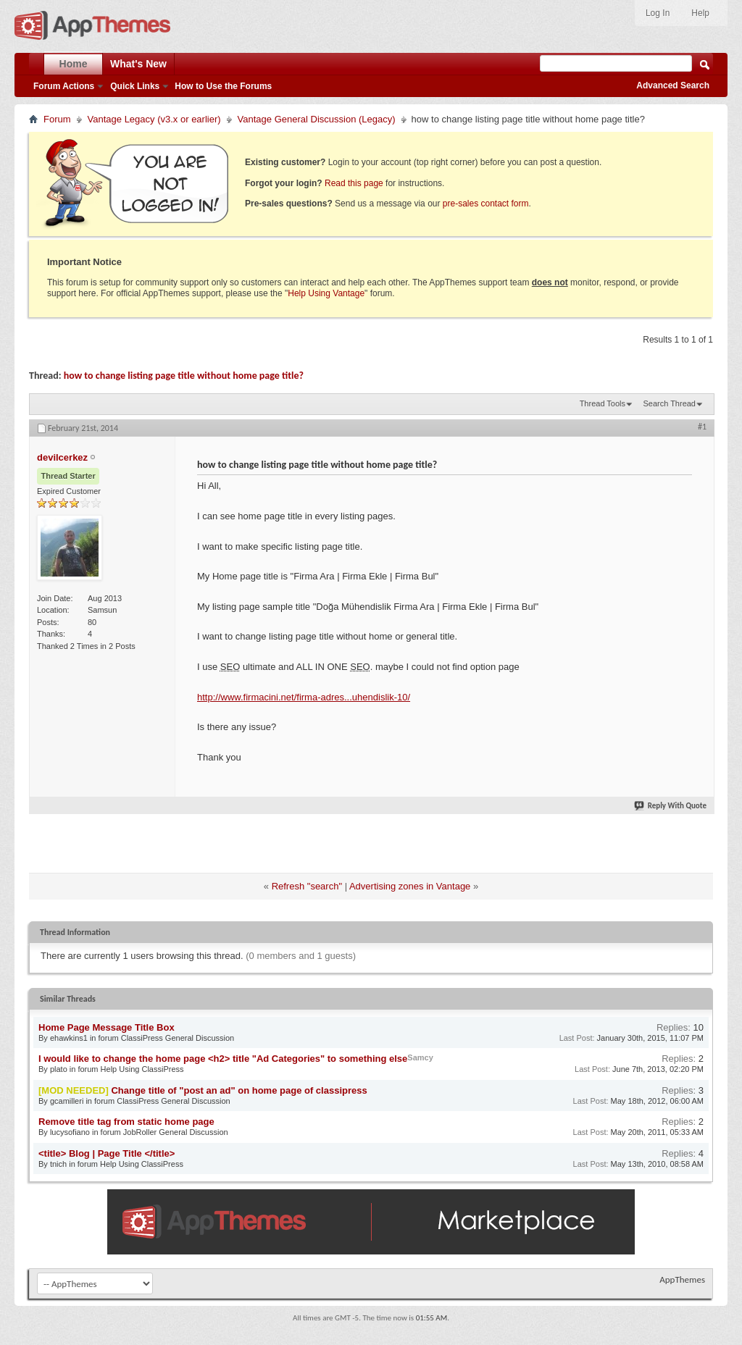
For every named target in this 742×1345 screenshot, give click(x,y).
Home (73, 64)
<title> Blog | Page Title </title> (106, 1153)
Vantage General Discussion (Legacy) (317, 119)
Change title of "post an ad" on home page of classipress (239, 1090)
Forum (57, 119)
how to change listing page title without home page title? (184, 375)
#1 (702, 427)
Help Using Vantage (326, 293)
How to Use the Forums (223, 86)
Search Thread (669, 403)
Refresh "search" (307, 886)
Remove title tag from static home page (126, 1121)
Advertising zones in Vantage (409, 886)
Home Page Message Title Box (106, 1027)
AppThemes (682, 1279)
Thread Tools (602, 403)
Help (700, 13)
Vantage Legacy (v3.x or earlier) (154, 119)
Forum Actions (63, 86)
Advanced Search (672, 85)
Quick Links (134, 86)
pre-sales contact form (486, 203)
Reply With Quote (670, 805)
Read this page (354, 183)
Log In (658, 13)
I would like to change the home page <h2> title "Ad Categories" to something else (222, 1058)
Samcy (420, 1057)
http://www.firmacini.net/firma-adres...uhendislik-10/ (303, 697)
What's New (138, 64)
